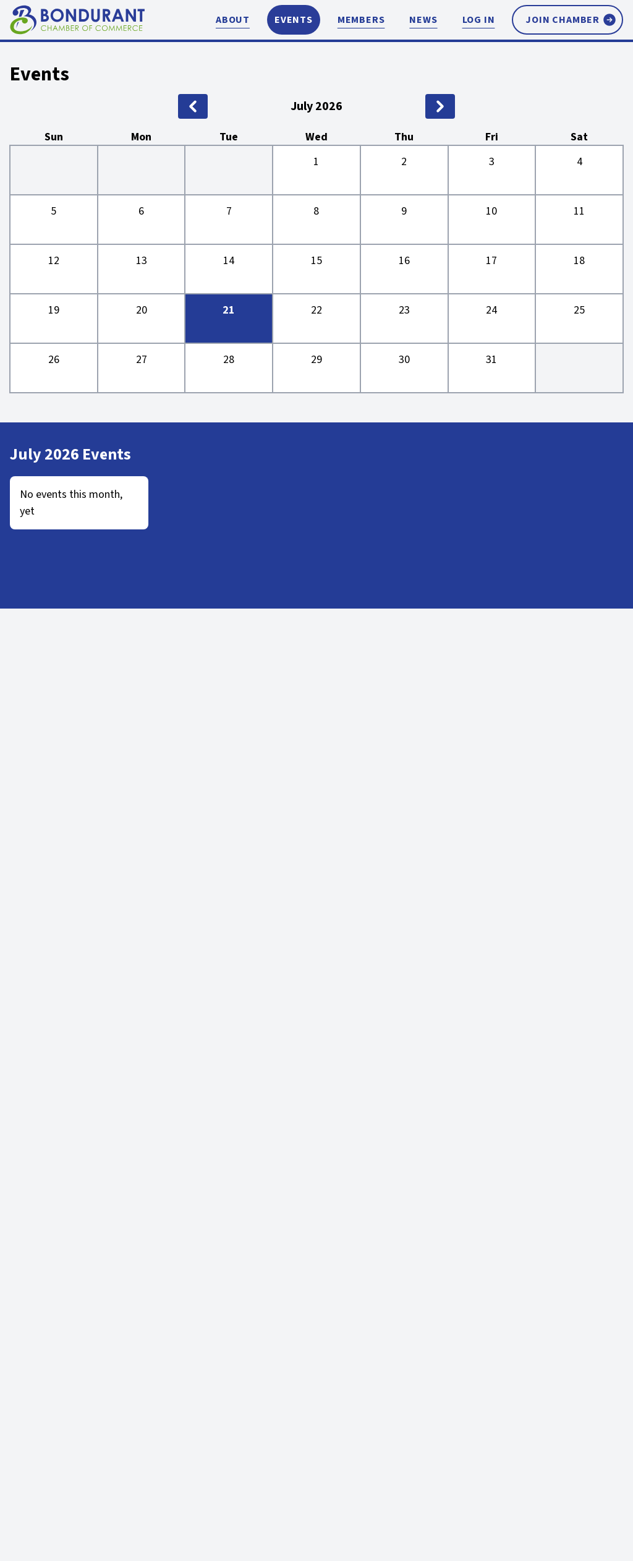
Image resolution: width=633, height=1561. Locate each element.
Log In (478, 20)
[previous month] (193, 106)
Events (293, 20)
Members (361, 20)
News (423, 20)
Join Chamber (571, 19)
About (233, 20)
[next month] (440, 106)
